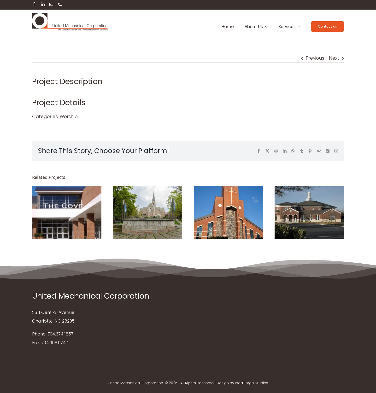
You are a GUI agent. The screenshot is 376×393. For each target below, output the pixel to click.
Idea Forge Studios (251, 382)
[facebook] (34, 4)
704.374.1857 (60, 334)
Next (334, 58)
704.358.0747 (54, 343)
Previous (315, 58)
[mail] (51, 4)
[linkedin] (43, 4)
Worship (69, 116)
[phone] (60, 4)
